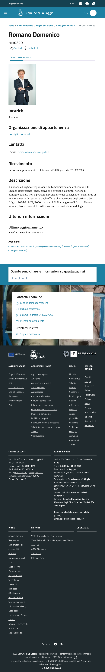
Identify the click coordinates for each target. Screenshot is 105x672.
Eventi (88, 377)
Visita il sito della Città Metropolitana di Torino (52, 540)
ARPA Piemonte (38, 549)
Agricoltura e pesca (40, 374)
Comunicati (74, 440)
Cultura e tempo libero (41, 400)
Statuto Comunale (16, 602)
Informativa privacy (17, 606)
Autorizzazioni (37, 391)
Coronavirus (74, 378)
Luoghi (88, 381)
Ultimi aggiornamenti (17, 624)
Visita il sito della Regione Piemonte (47, 536)
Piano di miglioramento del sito (16, 558)
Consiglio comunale (19, 134)
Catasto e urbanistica (40, 396)
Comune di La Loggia (39, 13)
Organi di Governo (44, 25)
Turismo (34, 431)
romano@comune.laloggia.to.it (33, 152)
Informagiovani (38, 558)
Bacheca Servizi (15, 597)
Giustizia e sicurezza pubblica (44, 409)
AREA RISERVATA (51, 667)
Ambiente (35, 378)
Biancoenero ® (75, 661)
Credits (11, 619)
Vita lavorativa (37, 435)
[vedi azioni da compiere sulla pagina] (30, 48)
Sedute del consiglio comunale (74, 431)
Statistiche (13, 628)
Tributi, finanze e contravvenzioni (46, 427)
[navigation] (5, 12)
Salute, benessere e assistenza (45, 422)
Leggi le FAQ (14, 566)
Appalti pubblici (38, 387)
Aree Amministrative (17, 378)
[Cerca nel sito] (93, 13)
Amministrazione (25, 25)
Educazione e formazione (42, 405)
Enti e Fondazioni (16, 391)
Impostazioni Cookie (17, 615)
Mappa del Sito (15, 632)
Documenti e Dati (16, 387)
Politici (11, 405)
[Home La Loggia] (34, 12)
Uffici (10, 383)
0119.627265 (18, 462)
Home (11, 25)
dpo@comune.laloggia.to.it (72, 518)
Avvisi (72, 444)
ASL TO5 (35, 544)
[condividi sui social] (15, 48)
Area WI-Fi (36, 553)
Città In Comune (65, 657)
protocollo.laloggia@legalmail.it (28, 472)
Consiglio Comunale (65, 25)
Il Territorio (89, 386)
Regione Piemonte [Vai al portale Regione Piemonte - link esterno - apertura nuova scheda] (15, 3)
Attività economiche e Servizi (90, 412)
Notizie (72, 374)
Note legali (13, 610)
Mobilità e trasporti (39, 418)
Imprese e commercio (41, 413)
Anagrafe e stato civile (41, 383)
